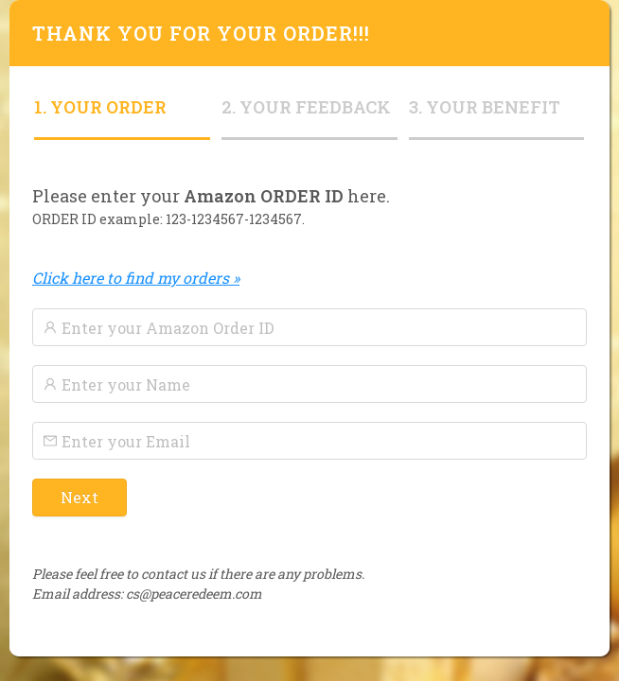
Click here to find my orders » (135, 278)
